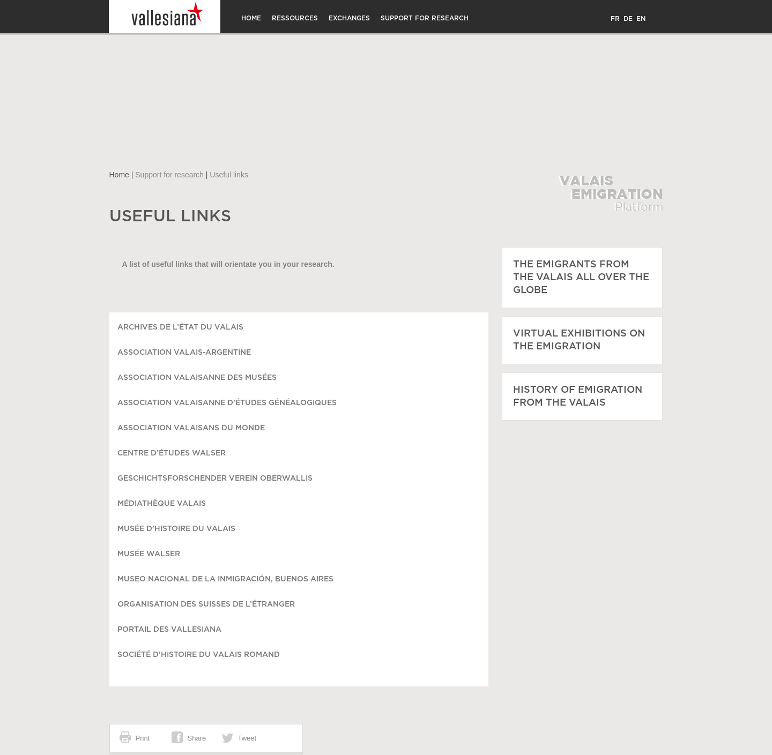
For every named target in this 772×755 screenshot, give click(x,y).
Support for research (425, 18)
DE (628, 19)
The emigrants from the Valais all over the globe (581, 277)
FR (615, 19)
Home (251, 18)
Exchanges (349, 18)
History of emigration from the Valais (577, 396)
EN (640, 19)
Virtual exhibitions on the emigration (579, 340)
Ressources (295, 18)
